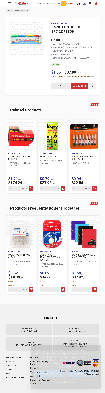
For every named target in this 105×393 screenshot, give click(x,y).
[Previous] (92, 104)
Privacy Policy (63, 366)
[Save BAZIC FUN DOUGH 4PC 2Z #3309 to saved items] (92, 86)
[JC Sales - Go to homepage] (21, 3)
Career (9, 369)
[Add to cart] (31, 188)
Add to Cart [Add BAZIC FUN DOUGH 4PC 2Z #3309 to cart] (79, 86)
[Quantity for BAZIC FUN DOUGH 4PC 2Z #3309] (60, 86)
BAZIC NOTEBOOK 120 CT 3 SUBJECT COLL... (84, 256)
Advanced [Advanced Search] (70, 3)
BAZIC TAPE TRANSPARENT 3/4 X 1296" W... (50, 257)
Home (9, 10)
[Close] (93, 350)
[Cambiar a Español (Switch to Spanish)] (84, 3)
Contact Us (11, 365)
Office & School (21, 10)
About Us (10, 361)
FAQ (8, 373)
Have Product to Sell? (15, 377)
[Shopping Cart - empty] (96, 3)
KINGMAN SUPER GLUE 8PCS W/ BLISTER (83, 157)
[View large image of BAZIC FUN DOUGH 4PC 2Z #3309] (26, 37)
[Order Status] (78, 3)
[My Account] (90, 3)
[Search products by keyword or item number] (48, 3)
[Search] (63, 3)
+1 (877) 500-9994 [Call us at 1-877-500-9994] (29, 331)
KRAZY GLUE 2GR (48, 156)
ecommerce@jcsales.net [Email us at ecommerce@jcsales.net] (76, 331)
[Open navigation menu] (9, 3)
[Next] (96, 104)
